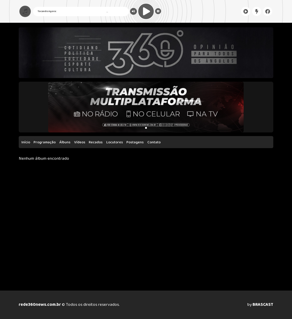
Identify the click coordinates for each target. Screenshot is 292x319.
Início (25, 142)
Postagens (135, 142)
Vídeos (79, 142)
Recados (96, 142)
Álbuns (64, 142)
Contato (154, 142)
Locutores (114, 142)
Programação (45, 142)
